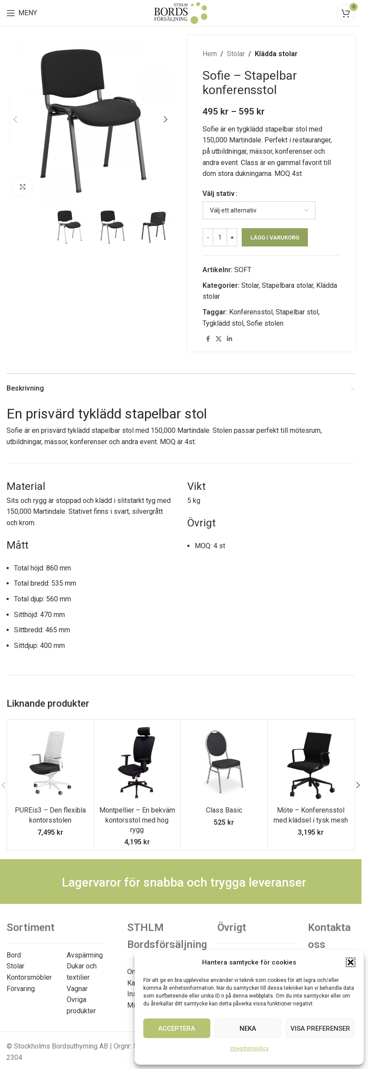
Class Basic (224, 810)
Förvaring (21, 989)
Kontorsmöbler (29, 977)
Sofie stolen (265, 323)
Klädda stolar (276, 54)
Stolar (236, 54)
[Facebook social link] (208, 339)
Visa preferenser (320, 1028)
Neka (248, 1028)
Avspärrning (85, 955)
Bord (14, 955)
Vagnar (77, 989)
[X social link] (218, 339)
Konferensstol (251, 312)
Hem (210, 54)
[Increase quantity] (231, 237)
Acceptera (176, 1028)
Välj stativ (219, 193)
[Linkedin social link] (229, 339)
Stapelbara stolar (287, 285)
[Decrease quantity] (208, 237)
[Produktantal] (219, 237)
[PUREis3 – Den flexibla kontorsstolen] (50, 763)
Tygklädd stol (223, 323)
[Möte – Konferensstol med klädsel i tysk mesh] (311, 763)
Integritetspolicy (249, 1048)
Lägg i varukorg (274, 237)
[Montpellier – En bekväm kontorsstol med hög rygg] (137, 763)
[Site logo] (180, 12)
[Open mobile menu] (21, 13)
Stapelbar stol (297, 312)
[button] (350, 962)
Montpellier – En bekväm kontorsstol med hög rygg (137, 820)
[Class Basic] (224, 763)
